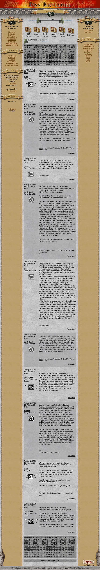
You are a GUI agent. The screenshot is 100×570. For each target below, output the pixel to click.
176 (56, 63)
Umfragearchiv (11, 91)
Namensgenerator (11, 65)
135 (28, 59)
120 (31, 57)
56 (72, 49)
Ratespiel (88, 56)
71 (54, 51)
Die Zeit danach (51, 46)
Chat (88, 60)
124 (44, 57)
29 (63, 48)
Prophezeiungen (12, 63)
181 (72, 63)
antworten (71, 99)
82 (27, 53)
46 (49, 49)
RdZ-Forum (28, 34)
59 (27, 51)
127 (53, 57)
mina (26, 77)
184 (31, 64)
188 (44, 64)
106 (38, 55)
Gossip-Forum (62, 34)
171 (41, 63)
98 (63, 53)
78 (70, 51)
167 (28, 63)
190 (50, 64)
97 (61, 53)
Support (66, 568)
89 (43, 53)
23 (49, 48)
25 (54, 48)
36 (27, 49)
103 (28, 55)
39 (34, 49)
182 (25, 64)
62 (34, 51)
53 (65, 49)
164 (69, 61)
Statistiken (74, 568)
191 (53, 64)
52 (63, 49)
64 (38, 51)
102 (25, 55)
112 (56, 55)
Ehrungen (58, 568)
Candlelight (28, 377)
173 (47, 63)
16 (34, 48)
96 (58, 53)
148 (69, 59)
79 (72, 51)
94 (54, 53)
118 (25, 57)
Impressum (37, 568)
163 (66, 61)
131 (66, 57)
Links (88, 58)
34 (74, 48)
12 (25, 48)
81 (25, 53)
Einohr (26, 166)
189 (47, 64)
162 (63, 61)
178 (63, 63)
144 (56, 59)
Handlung (11, 42)
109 (47, 55)
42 (40, 49)
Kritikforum (71, 34)
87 (38, 53)
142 (50, 59)
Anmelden (88, 32)
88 (40, 53)
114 (63, 55)
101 (71, 53)
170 (38, 63)
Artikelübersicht (88, 48)
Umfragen (88, 54)
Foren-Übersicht (88, 46)
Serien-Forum (36, 34)
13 (27, 48)
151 (28, 61)
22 (47, 48)
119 (28, 57)
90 (45, 53)
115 (66, 55)
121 (34, 57)
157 (47, 61)
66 (43, 51)
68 (47, 51)
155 (41, 61)
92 (49, 53)
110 (50, 55)
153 (34, 61)
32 (70, 48)
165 (72, 61)
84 (31, 53)
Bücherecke (88, 50)
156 (44, 61)
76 (65, 51)
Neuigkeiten (88, 45)
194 (63, 64)
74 (61, 51)
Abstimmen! (12, 83)
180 (69, 63)
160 (56, 61)
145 (59, 59)
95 (56, 53)
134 (25, 59)
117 (72, 55)
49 (56, 49)
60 (29, 51)
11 (74, 46)
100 (68, 53)
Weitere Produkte (12, 45)
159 (53, 61)
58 (25, 51)
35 (25, 49)
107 (41, 55)
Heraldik (12, 60)
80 (74, 51)
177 (59, 63)
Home (47, 11)
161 (59, 61)
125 (47, 57)
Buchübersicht (12, 38)
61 (31, 51)
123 (41, 57)
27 (58, 48)
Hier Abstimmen (88, 564)
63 (36, 51)
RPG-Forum (45, 34)
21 (45, 48)
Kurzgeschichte (11, 43)
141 (47, 59)
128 (56, 57)
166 (25, 63)
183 (28, 64)
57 (74, 49)
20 (43, 48)
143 (53, 59)
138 (38, 59)
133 (72, 57)
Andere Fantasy (53, 34)
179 (66, 63)
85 (34, 53)
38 (31, 49)
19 (40, 48)
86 (36, 53)
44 (45, 49)
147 (66, 59)
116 (69, 55)
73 (58, 51)
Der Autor (11, 34)
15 (31, 48)
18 (38, 48)
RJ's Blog (11, 36)
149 (72, 59)
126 (50, 57)
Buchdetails (12, 40)
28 (61, 48)
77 (67, 51)
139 (41, 59)
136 (31, 59)
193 (59, 64)
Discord (88, 62)
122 (38, 57)
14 (29, 48)
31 (67, 48)
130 (63, 57)
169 (34, 63)
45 (47, 49)
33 (72, 48)
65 (40, 51)
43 (43, 49)
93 (52, 53)
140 (44, 59)
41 (38, 49)
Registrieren (88, 30)
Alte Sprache (11, 62)
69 (49, 51)
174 (50, 63)
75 (63, 51)
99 (65, 53)
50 (58, 49)
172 (44, 63)
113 (59, 55)
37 (29, 49)
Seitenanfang (84, 568)
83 (29, 53)
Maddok (27, 411)
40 (36, 49)
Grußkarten (88, 52)
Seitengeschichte (48, 568)
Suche (53, 11)
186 (38, 64)
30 (65, 48)
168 (31, 63)
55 (70, 49)
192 (56, 64)
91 (47, 53)
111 (53, 55)
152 (31, 61)
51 (61, 49)
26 (56, 48)
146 (63, 59)
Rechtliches (27, 568)
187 (41, 64)
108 (44, 55)
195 (66, 64)
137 (34, 59)
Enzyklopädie (12, 56)
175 (53, 63)
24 (52, 48)
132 (69, 57)
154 (38, 61)
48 (54, 49)
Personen (11, 58)
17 (36, 48)
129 (59, 57)
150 (25, 61)
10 (71, 46)
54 (67, 49)
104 (31, 55)
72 (56, 51)
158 (50, 61)
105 (34, 55)
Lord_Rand (28, 112)
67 (45, 51)
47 (52, 49)
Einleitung (11, 32)
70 (52, 51)
